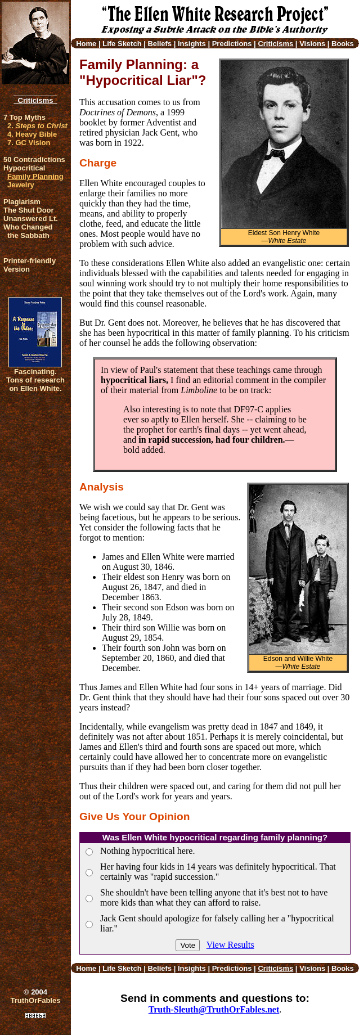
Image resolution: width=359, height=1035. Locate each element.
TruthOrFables (36, 1000)
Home (86, 43)
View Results (230, 945)
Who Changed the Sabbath (27, 231)
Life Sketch (121, 43)
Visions (312, 43)
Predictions (232, 43)
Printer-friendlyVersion (29, 264)
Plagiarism (22, 201)
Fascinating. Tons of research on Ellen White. (35, 380)
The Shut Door (28, 210)
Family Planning (35, 176)
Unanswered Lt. (30, 218)
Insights (192, 43)
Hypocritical (24, 168)
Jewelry (20, 185)
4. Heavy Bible (32, 134)
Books (342, 43)
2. (37, 126)
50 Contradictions (34, 159)
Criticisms (35, 100)
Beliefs (159, 43)
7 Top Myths (24, 117)
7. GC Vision (28, 142)
